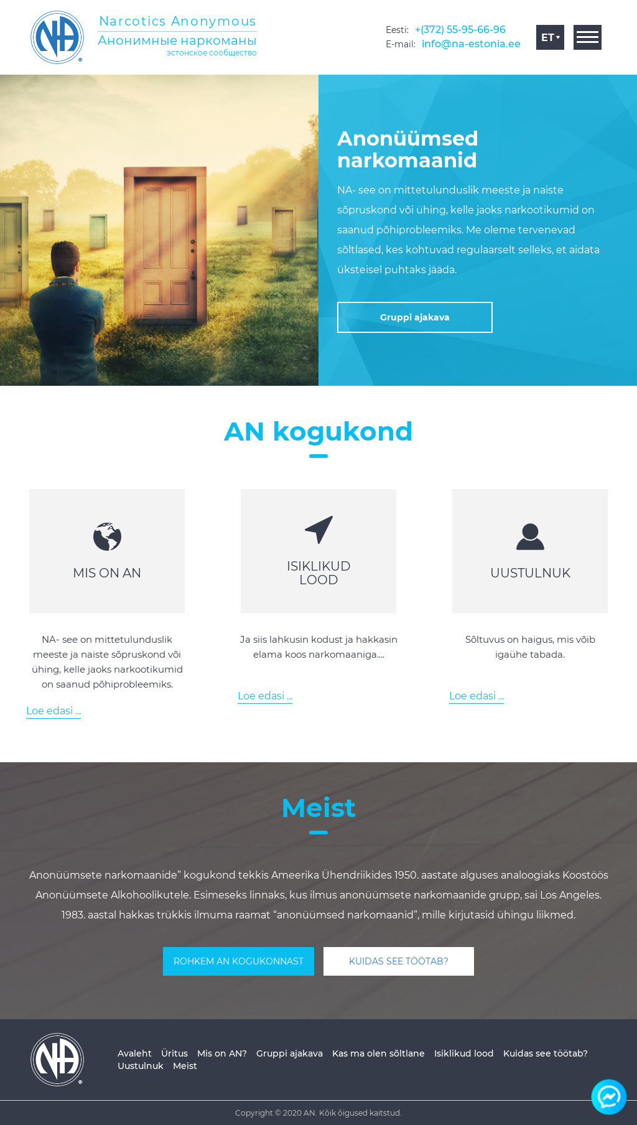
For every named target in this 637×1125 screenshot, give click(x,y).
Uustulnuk (141, 1065)
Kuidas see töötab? (545, 1053)
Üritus (174, 1053)
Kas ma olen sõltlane (378, 1053)
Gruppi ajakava (289, 1053)
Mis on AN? (222, 1053)
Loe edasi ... (53, 711)
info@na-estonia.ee (471, 44)
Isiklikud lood (464, 1053)
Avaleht (135, 1053)
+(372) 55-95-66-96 (460, 29)
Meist (185, 1065)
